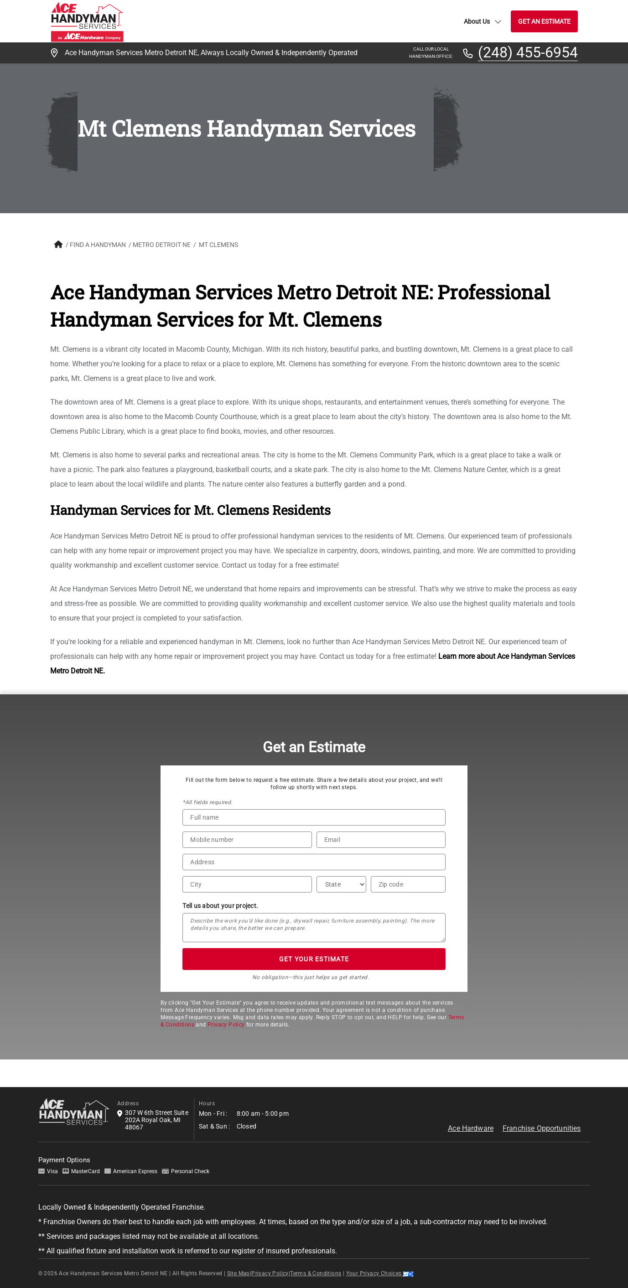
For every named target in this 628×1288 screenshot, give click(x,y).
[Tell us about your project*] (314, 927)
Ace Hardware (470, 1128)
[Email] (381, 839)
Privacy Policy (226, 1024)
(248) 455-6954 (528, 53)
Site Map (238, 1273)
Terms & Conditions (315, 1273)
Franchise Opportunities (542, 1128)
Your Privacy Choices (379, 1273)
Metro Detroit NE (162, 244)
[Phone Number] (246, 839)
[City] (246, 884)
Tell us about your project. (220, 905)
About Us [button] (483, 21)
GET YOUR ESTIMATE (314, 959)
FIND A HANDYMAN (98, 244)
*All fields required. (207, 802)
